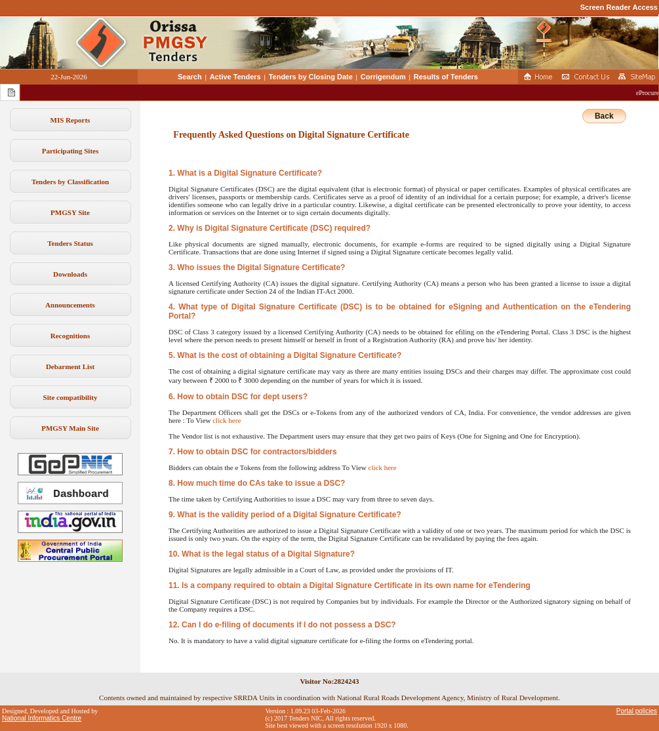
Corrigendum (383, 77)
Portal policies (636, 711)
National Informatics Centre (41, 718)
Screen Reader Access (619, 7)
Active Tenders (235, 77)
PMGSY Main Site (70, 428)
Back (604, 116)
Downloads (70, 274)
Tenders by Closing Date (311, 77)
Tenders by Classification (70, 182)
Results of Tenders (446, 77)
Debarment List (70, 366)
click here (226, 420)
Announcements (70, 305)
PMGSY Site (70, 212)
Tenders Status (70, 243)
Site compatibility (70, 397)
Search (190, 77)
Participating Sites (70, 151)
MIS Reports (70, 120)
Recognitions (70, 336)
